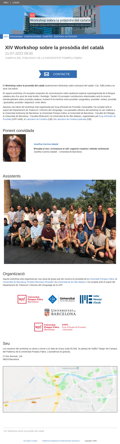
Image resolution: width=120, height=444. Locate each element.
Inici (6, 2)
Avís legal (26, 441)
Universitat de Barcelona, (15, 282)
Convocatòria (32, 36)
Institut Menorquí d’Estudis (40, 282)
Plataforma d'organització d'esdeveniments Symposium (61, 441)
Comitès (47, 36)
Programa (16, 36)
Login (16, 2)
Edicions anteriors (65, 36)
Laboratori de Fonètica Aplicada (71, 119)
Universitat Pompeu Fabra (101, 279)
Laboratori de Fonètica (36, 119)
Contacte (61, 74)
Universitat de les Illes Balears (71, 282)
